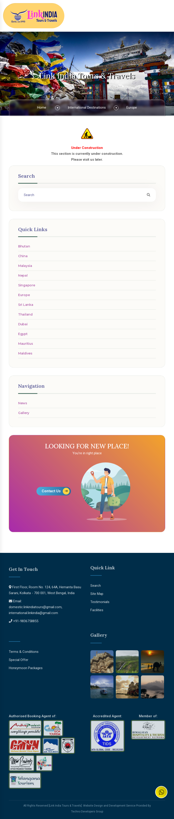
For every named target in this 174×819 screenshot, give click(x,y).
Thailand (25, 316)
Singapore (26, 287)
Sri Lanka (25, 307)
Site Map (96, 592)
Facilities (96, 608)
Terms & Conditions (24, 650)
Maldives (25, 355)
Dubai (23, 326)
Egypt (23, 336)
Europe (131, 107)
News (22, 405)
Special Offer (18, 658)
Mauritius (25, 346)
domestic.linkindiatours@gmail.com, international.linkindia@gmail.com (35, 612)
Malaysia (25, 268)
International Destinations (87, 107)
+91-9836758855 (25, 623)
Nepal (23, 277)
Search (95, 584)
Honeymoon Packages (26, 666)
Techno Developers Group (87, 811)
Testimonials (99, 600)
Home (41, 107)
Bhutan (24, 248)
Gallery (23, 415)
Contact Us (56, 492)
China (23, 258)
